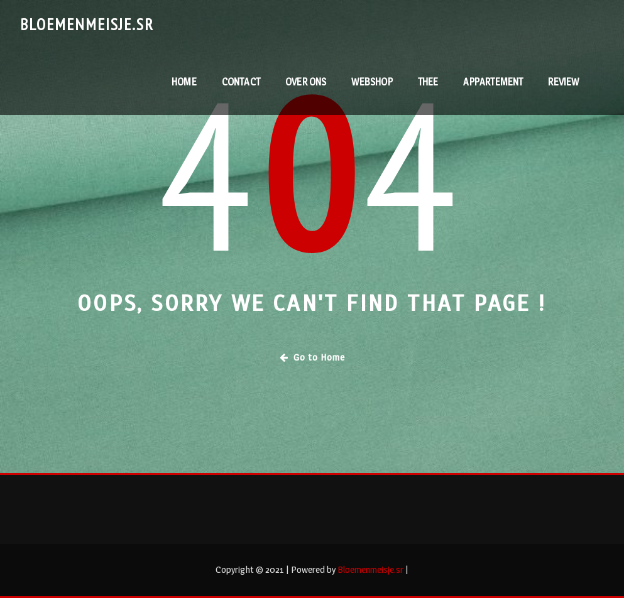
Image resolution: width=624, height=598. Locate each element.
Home (184, 82)
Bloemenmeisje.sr (87, 24)
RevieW (563, 82)
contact (241, 82)
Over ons (305, 82)
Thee (428, 82)
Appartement (493, 82)
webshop (371, 82)
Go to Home (312, 357)
